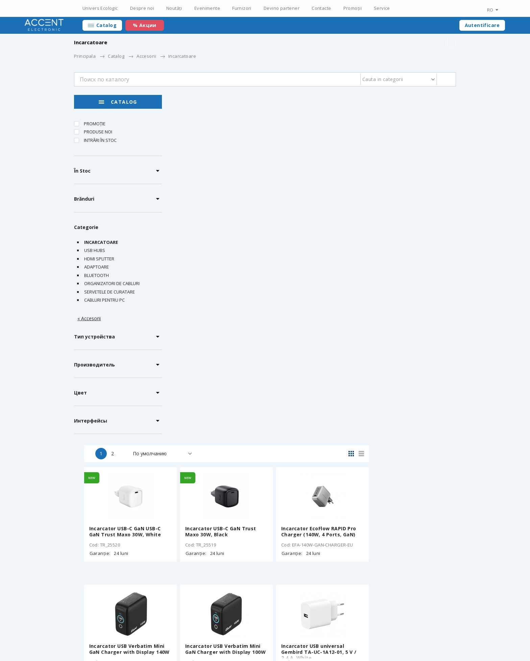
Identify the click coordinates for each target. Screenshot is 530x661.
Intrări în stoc (100, 140)
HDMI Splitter (99, 259)
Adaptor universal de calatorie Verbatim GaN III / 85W (216, 534)
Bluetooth (96, 275)
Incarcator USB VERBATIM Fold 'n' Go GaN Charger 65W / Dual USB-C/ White (311, 419)
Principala (85, 56)
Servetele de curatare (109, 292)
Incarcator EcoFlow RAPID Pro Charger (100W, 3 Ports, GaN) (405, 416)
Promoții (352, 8)
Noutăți (174, 8)
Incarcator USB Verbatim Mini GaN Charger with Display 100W (313, 299)
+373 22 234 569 (397, 634)
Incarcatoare (101, 242)
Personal (353, 634)
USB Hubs (94, 250)
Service (382, 8)
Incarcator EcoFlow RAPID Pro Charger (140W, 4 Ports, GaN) (405, 181)
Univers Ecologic (100, 8)
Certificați (176, 634)
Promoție (94, 124)
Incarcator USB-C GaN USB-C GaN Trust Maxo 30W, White (213, 181)
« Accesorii (89, 318)
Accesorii (146, 56)
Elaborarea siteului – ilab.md (118, 645)
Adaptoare (96, 267)
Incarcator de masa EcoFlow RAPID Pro (213, 416)
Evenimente (207, 8)
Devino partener (281, 8)
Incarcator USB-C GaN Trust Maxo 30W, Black (308, 181)
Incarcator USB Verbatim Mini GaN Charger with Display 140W (217, 299)
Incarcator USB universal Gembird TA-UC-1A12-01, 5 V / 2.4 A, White (406, 301)
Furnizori (241, 8)
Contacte (321, 8)
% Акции (144, 25)
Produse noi (98, 132)
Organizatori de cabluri (112, 283)
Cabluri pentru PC (104, 300)
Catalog (106, 25)
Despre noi (142, 8)
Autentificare (482, 25)
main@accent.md (437, 634)
